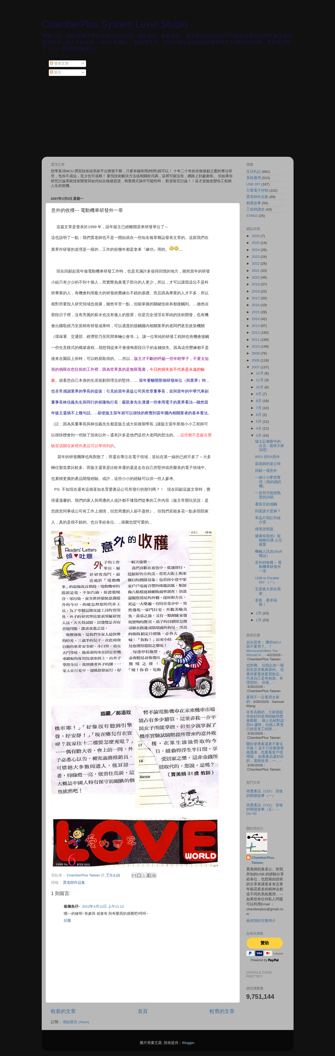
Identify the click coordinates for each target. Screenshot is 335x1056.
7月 (259, 408)
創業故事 (253, 203)
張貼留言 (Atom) (76, 1022)
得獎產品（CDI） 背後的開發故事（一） (264, 793)
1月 (259, 620)
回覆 (67, 921)
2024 (256, 250)
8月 (259, 401)
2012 (256, 332)
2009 (256, 353)
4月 (259, 428)
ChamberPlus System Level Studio (115, 24)
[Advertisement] (167, 117)
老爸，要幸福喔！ (266, 602)
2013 (256, 326)
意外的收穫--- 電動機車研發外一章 (268, 567)
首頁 (143, 1011)
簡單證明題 (264, 529)
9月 (259, 394)
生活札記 (253, 172)
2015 (256, 312)
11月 (260, 380)
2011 (256, 340)
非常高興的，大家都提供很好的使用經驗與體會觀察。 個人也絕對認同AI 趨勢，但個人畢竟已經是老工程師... (265, 720)
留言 (55, 72)
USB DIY (253, 184)
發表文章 (59, 63)
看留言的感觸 (266, 504)
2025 (256, 243)
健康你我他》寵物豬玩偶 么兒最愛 (268, 540)
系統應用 (253, 178)
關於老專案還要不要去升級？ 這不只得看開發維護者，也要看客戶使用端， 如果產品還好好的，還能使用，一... (265, 752)
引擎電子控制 (257, 190)
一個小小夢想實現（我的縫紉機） (268, 481)
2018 (256, 291)
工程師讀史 (255, 209)
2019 (256, 284)
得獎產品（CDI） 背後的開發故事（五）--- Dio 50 (264, 809)
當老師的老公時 (268, 464)
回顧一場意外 (266, 471)
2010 (256, 346)
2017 (256, 298)
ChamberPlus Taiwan (263, 860)
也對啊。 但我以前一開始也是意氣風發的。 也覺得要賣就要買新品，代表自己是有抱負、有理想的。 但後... (265, 673)
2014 (256, 319)
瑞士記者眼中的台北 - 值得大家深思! (269, 446)
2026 (256, 236)
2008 (256, 360)
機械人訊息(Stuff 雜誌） (268, 554)
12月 (260, 373)
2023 (256, 257)
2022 (256, 263)
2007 (256, 367)
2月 (259, 613)
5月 (259, 422)
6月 (259, 415)
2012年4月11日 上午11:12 (103, 906)
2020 (256, 277)
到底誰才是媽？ (268, 511)
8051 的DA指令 (267, 457)
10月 (260, 387)
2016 (256, 305)
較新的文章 (63, 1011)
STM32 (252, 216)
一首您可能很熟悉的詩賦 (268, 495)
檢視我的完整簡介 (261, 921)
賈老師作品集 (74, 883)
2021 (256, 271)
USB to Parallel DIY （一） (267, 580)
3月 (259, 435)
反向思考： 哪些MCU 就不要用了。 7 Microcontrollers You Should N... (263, 648)
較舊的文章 (222, 1011)
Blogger (188, 1043)
